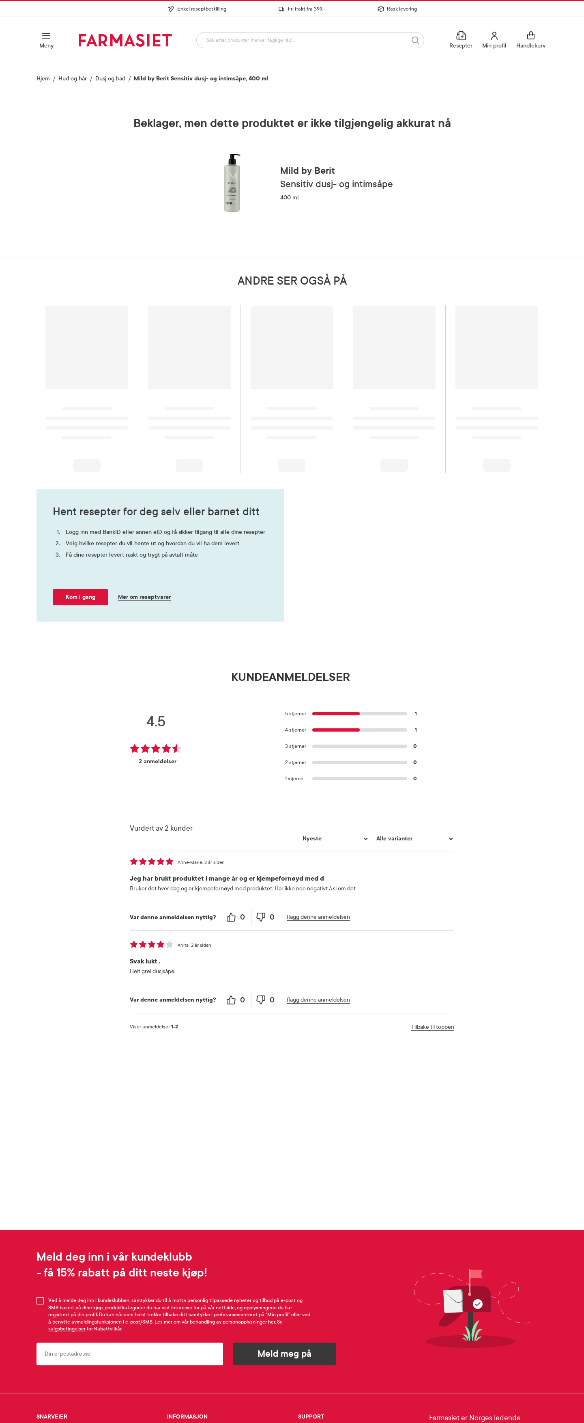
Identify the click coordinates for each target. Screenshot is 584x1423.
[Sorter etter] (334, 838)
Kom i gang (80, 597)
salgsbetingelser (67, 1329)
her (271, 1322)
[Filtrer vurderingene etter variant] (413, 838)
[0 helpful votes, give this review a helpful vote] (236, 917)
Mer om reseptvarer (144, 597)
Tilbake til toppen (432, 1027)
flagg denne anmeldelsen (318, 916)
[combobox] (309, 40)
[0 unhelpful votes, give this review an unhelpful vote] (266, 917)
